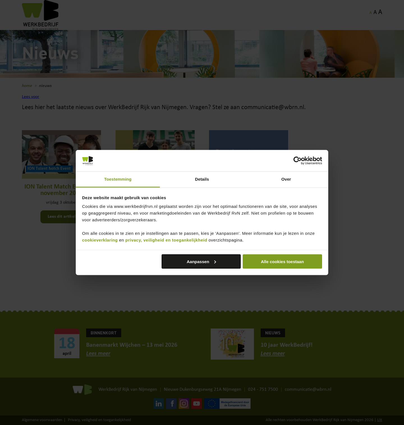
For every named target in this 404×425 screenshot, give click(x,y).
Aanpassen (201, 261)
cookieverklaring (100, 240)
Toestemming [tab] (118, 179)
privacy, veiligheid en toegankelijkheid (166, 240)
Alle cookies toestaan (282, 261)
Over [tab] (286, 179)
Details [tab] (202, 179)
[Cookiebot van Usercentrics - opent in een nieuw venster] (297, 161)
